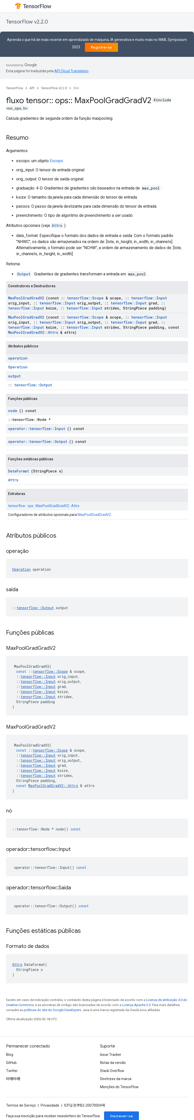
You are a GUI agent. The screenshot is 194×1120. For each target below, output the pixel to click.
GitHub (11, 1063)
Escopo (56, 160)
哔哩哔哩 (13, 1079)
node (12, 410)
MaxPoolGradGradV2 (26, 298)
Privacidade (50, 1105)
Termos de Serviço (21, 1105)
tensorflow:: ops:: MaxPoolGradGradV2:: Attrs (43, 506)
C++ (76, 88)
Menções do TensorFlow (119, 1087)
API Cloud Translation (71, 71)
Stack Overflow (112, 1071)
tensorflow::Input (149, 298)
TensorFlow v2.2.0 (27, 22)
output (14, 376)
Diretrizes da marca (115, 1079)
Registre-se (101, 47)
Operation (18, 367)
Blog (9, 1055)
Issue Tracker (110, 1055)
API (32, 88)
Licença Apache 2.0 (136, 1005)
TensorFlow (14, 88)
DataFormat (18, 471)
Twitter (12, 1071)
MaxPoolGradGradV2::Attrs (33, 332)
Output (23, 274)
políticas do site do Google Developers (52, 1010)
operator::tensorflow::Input (36, 428)
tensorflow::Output (33, 385)
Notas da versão (113, 1063)
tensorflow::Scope (85, 298)
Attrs (57, 225)
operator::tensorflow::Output (37, 441)
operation (18, 358)
